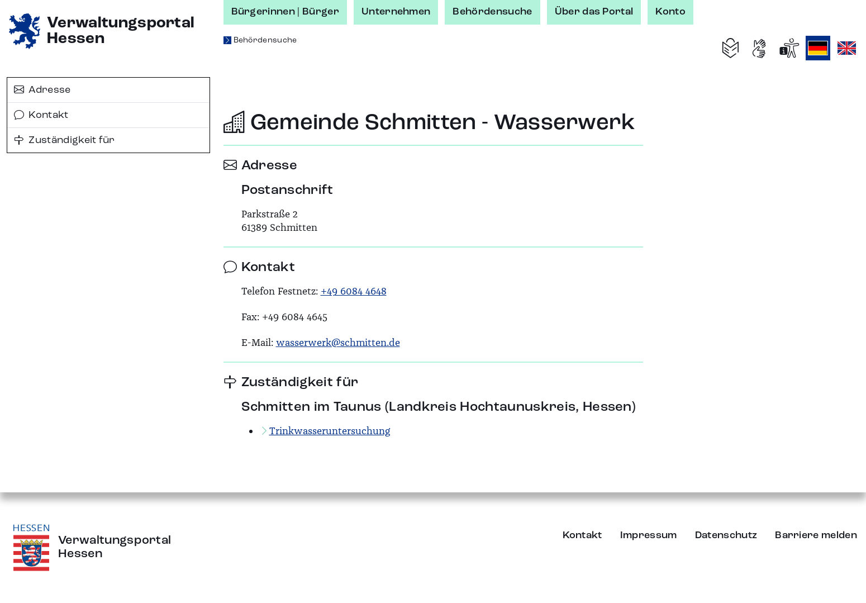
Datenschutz (726, 535)
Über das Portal (594, 12)
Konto (670, 12)
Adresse (42, 90)
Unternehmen (396, 12)
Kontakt (41, 115)
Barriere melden (816, 535)
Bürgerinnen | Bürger (285, 12)
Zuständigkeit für (64, 140)
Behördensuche (492, 12)
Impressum (648, 535)
